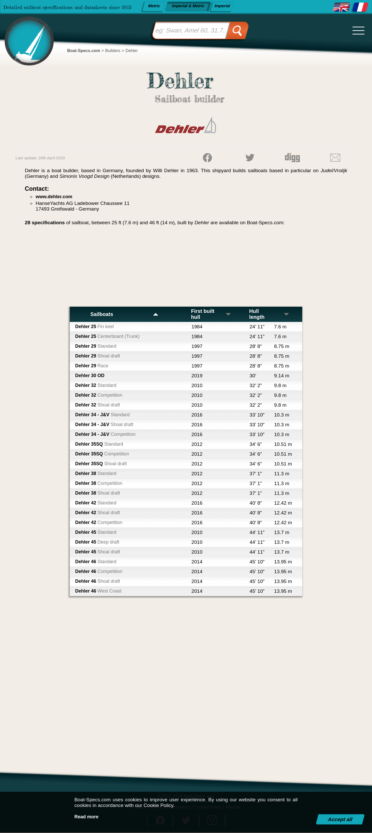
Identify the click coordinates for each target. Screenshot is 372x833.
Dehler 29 (97, 347)
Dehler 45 (97, 533)
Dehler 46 (97, 562)
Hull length (270, 315)
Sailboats (124, 315)
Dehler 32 (97, 386)
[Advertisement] (186, 268)
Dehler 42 (97, 503)
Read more (87, 816)
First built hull (211, 315)
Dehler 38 (97, 474)
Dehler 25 (95, 327)
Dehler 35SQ (100, 445)
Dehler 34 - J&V (104, 415)
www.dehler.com (55, 196)
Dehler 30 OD (90, 376)
